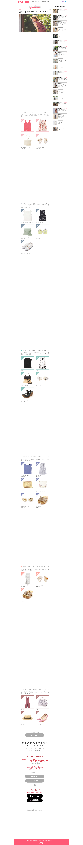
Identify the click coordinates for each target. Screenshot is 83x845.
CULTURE (44, 1)
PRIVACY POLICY (50, 840)
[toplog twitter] (66, 1)
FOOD (42, 1)
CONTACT (46, 840)
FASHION (33, 1)
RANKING (48, 1)
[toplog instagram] (63, 1)
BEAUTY (36, 1)
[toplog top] (23, 2)
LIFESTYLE (39, 1)
